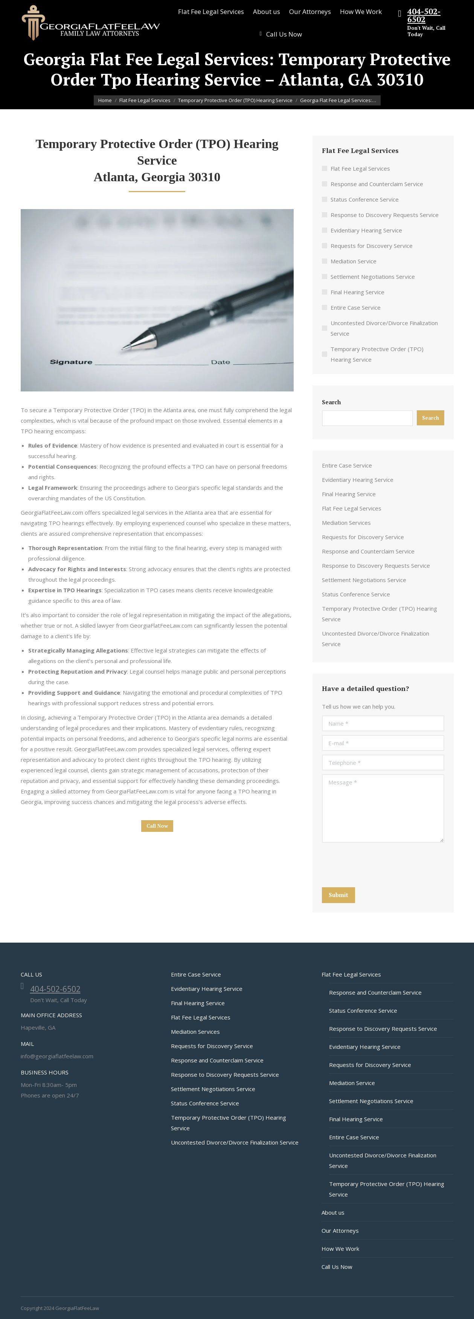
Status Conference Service (365, 199)
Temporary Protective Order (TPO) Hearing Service (377, 354)
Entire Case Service (356, 307)
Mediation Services (346, 522)
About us (333, 1212)
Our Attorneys (340, 1230)
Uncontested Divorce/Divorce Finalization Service (384, 328)
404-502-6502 (423, 15)
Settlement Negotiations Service (373, 276)
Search (331, 402)
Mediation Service (353, 261)
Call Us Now (337, 1266)
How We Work (340, 1248)
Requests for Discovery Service (372, 245)
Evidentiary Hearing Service (366, 230)
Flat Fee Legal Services (360, 168)
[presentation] (379, 865)
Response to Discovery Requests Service (385, 215)
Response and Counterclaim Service (377, 184)
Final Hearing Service (357, 292)
